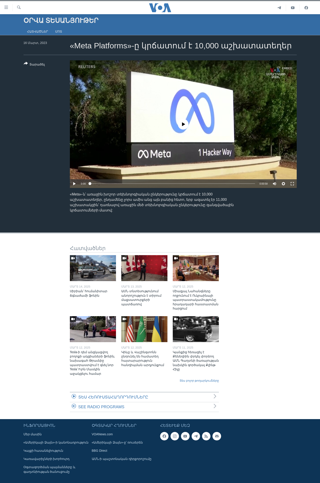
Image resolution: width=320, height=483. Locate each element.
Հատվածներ (37, 31)
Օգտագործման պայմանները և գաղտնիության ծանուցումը (50, 469)
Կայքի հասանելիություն (43, 450)
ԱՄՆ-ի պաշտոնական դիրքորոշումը (121, 459)
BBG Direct (99, 450)
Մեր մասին (33, 434)
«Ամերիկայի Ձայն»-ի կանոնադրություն (56, 442)
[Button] (34, 64)
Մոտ (58, 31)
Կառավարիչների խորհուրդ (47, 459)
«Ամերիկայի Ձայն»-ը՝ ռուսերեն (117, 442)
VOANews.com (102, 434)
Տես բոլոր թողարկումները (199, 380)
